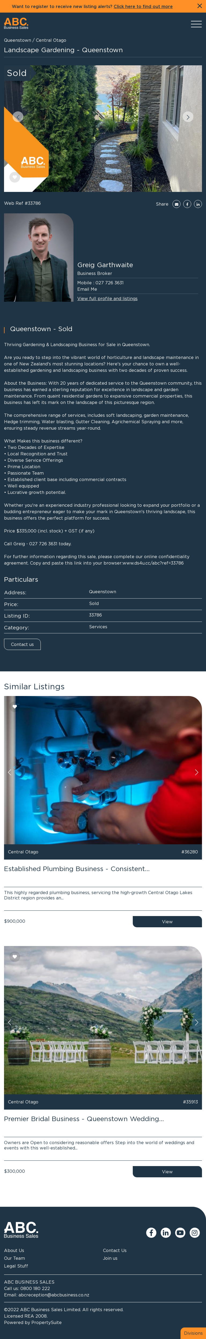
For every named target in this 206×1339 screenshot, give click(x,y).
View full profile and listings (107, 298)
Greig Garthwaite (105, 264)
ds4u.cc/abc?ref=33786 (159, 563)
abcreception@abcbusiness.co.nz (54, 1294)
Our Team (14, 1258)
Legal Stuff (16, 1266)
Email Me (87, 289)
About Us (14, 1250)
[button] (18, 116)
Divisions (193, 1333)
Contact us (22, 644)
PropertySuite (46, 1322)
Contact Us (115, 1250)
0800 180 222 (35, 1288)
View (167, 921)
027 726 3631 (109, 282)
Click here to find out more (143, 7)
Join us (110, 1258)
